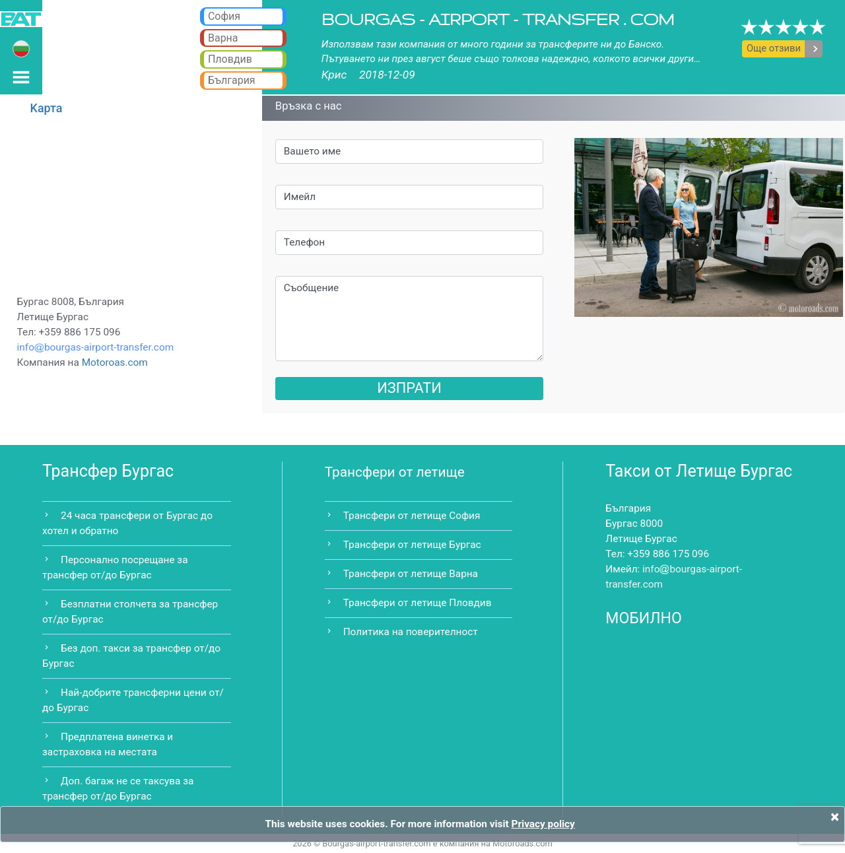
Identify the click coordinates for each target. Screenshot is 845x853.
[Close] (834, 817)
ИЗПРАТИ (409, 388)
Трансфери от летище (395, 472)
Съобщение (409, 318)
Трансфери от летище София (412, 516)
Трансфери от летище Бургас (412, 545)
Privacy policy (543, 824)
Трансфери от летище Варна (410, 574)
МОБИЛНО (643, 618)
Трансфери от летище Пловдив (417, 603)
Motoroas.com (115, 362)
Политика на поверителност (410, 632)
